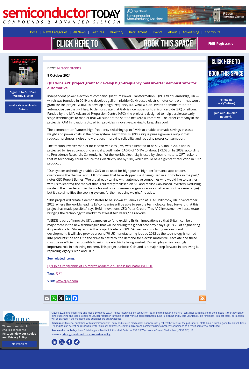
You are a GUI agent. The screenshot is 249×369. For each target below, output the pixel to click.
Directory (116, 32)
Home (33, 32)
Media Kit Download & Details (23, 107)
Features (97, 32)
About (172, 32)
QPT (59, 273)
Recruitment (138, 32)
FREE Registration (221, 43)
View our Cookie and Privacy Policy (19, 335)
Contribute (212, 32)
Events (157, 32)
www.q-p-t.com (67, 281)
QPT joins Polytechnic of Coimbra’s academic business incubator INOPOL (100, 266)
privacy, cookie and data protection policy (86, 334)
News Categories (55, 32)
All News (79, 32)
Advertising (191, 32)
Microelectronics (69, 68)
